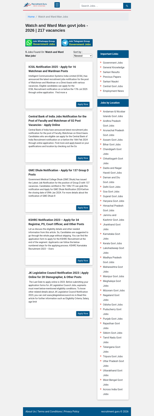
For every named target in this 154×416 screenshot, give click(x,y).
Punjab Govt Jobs (113, 318)
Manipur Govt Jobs (113, 276)
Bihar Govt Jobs (112, 144)
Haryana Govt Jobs (113, 201)
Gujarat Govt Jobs (113, 196)
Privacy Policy (71, 411)
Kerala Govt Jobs (112, 243)
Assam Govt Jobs (113, 139)
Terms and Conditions (50, 411)
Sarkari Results (111, 72)
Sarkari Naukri (111, 81)
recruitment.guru (110, 411)
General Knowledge (113, 67)
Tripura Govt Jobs (113, 356)
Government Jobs (113, 62)
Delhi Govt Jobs (112, 186)
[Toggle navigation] (57, 5)
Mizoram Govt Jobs (114, 290)
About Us (31, 411)
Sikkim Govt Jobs (112, 332)
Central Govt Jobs (113, 86)
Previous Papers (112, 76)
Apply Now (83, 104)
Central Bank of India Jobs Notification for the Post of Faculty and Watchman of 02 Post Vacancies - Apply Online (57, 121)
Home (31, 16)
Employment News (113, 90)
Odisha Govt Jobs (113, 304)
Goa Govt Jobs (111, 191)
